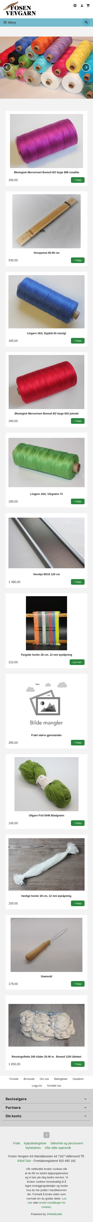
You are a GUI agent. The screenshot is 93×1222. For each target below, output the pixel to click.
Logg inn (37, 1085)
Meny (9, 22)
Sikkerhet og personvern (66, 1143)
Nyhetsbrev (33, 1148)
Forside (14, 1079)
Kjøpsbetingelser (35, 1143)
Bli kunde (29, 1079)
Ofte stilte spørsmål (58, 1148)
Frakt (16, 1143)
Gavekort (78, 1079)
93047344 (24, 1161)
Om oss (44, 1079)
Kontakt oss (54, 1085)
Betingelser (60, 1079)
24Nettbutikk (54, 1214)
